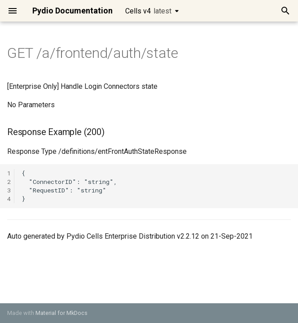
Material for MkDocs (61, 313)
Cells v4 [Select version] (148, 11)
